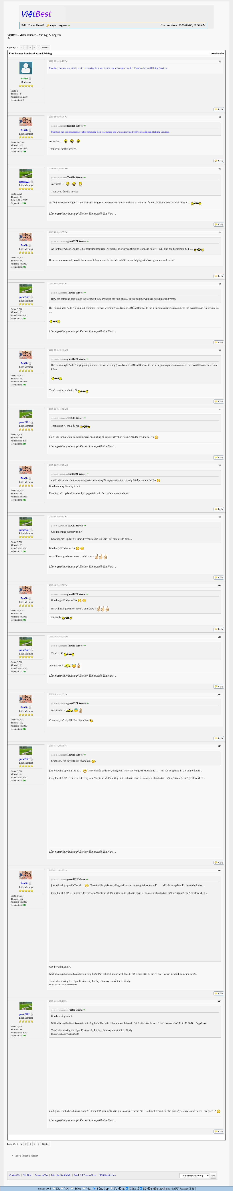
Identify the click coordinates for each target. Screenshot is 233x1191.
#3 (220, 168)
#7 (220, 409)
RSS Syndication (108, 1175)
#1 (220, 61)
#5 (220, 284)
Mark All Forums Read (85, 1175)
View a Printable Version (26, 1155)
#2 (220, 117)
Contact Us (14, 1175)
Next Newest (30, 1137)
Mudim (41, 1188)
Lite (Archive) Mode (61, 1175)
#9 (220, 517)
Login (53, 25)
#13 (219, 746)
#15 (219, 1001)
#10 (219, 585)
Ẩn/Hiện (184, 1188)
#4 (220, 232)
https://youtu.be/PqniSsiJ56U (63, 984)
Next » (45, 47)
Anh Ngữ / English (49, 34)
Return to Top (41, 1175)
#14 (219, 870)
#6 (220, 350)
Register (62, 25)
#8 (220, 465)
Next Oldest (16, 1137)
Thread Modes (216, 53)
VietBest (12, 34)
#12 (219, 694)
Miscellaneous (27, 34)
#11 (219, 637)
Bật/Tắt (169, 1188)
